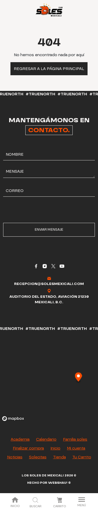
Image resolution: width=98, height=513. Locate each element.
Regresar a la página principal (49, 69)
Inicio (15, 502)
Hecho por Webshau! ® (49, 483)
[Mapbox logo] (13, 419)
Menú (81, 502)
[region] (49, 377)
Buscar (35, 503)
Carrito (59, 503)
